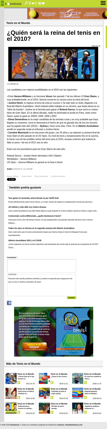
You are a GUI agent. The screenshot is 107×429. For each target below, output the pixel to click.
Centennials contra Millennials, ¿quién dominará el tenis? (34, 216)
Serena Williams (13, 176)
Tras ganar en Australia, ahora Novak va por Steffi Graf (33, 198)
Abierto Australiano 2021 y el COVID (24, 240)
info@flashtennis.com (73, 425)
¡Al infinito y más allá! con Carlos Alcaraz (27, 207)
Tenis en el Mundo (25, 374)
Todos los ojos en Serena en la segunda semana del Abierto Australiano (41, 228)
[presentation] (29, 289)
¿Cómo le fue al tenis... (59, 376)
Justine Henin (27, 176)
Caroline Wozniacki (58, 176)
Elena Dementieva (41, 176)
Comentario (12, 257)
